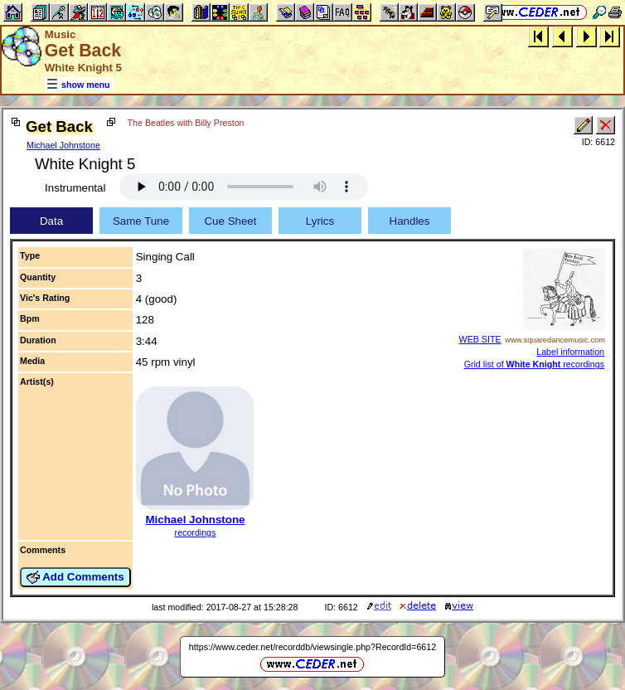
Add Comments (75, 577)
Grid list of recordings (534, 364)
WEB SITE (480, 339)
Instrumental (75, 188)
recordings (195, 532)
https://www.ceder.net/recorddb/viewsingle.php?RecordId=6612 (312, 647)
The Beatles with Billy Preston (186, 123)
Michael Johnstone (63, 145)
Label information (570, 352)
